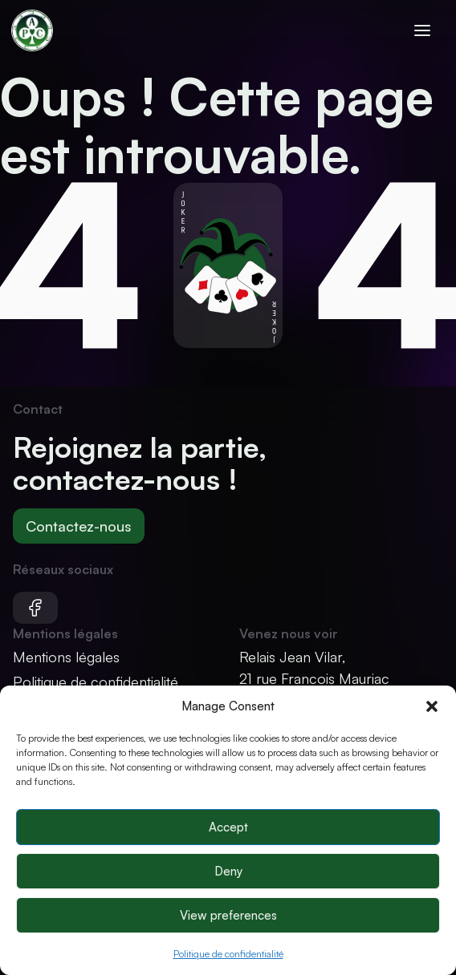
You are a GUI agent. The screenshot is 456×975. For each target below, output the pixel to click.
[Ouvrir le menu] (422, 33)
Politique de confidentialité (228, 954)
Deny (228, 871)
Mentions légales (66, 657)
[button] (432, 706)
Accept (228, 827)
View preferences (228, 915)
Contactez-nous (79, 526)
